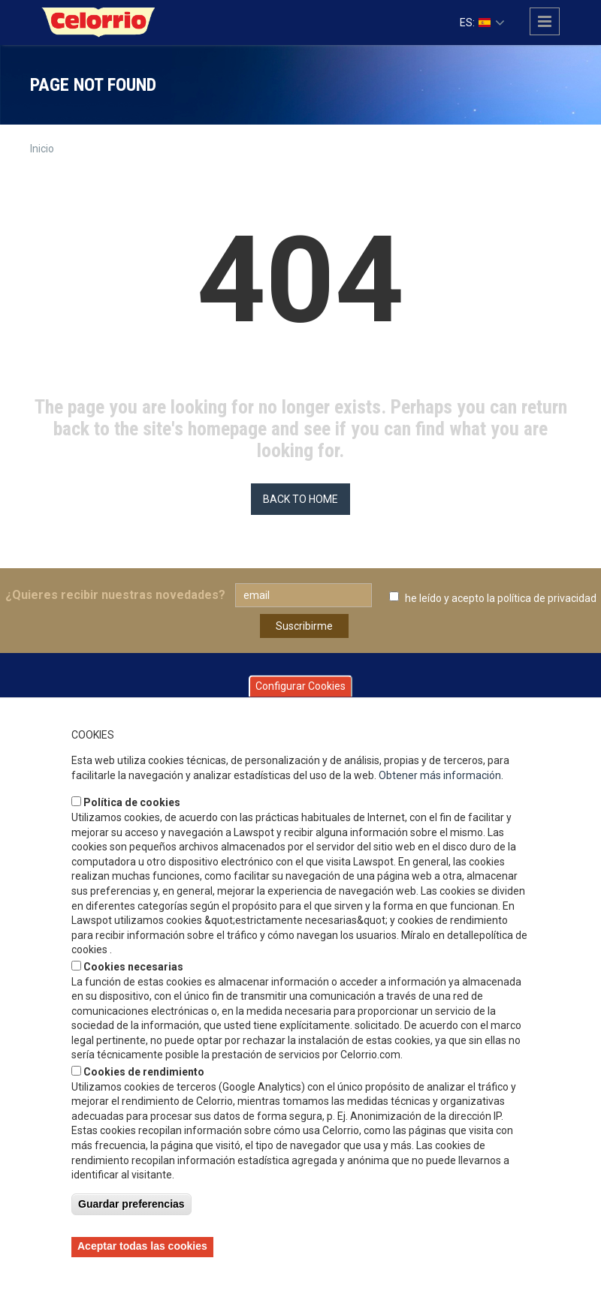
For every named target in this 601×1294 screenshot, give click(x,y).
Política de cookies (131, 802)
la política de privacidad (541, 598)
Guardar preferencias (131, 1204)
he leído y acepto (500, 598)
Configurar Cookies (300, 686)
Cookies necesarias (133, 967)
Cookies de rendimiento (143, 1072)
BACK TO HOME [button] (300, 499)
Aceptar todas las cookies (142, 1246)
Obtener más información (440, 775)
